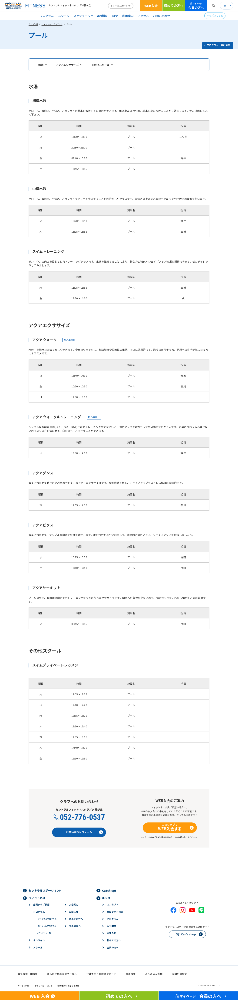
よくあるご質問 (154, 973)
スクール (63, 16)
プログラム (47, 16)
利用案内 (127, 16)
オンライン (39, 940)
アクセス (143, 16)
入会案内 (73, 904)
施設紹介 (102, 16)
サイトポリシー (25, 985)
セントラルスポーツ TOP (45, 890)
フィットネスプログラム (52, 24)
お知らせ (73, 911)
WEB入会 (151, 5)
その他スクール (100, 64)
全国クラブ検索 (41, 904)
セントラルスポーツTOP (121, 5)
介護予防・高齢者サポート (101, 973)
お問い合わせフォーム (79, 832)
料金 (115, 16)
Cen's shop (188, 934)
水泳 (40, 64)
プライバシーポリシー (45, 985)
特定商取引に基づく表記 (68, 985)
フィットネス (37, 898)
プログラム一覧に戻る (218, 45)
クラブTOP (33, 24)
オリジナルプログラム (46, 918)
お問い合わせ (161, 16)
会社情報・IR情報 (28, 973)
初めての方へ (173, 5)
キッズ (106, 898)
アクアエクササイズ (67, 64)
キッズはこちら (215, 15)
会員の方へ (196, 6)
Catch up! (109, 890)
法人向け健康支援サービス (62, 973)
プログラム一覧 (44, 933)
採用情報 (131, 973)
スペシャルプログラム (46, 925)
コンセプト (113, 904)
